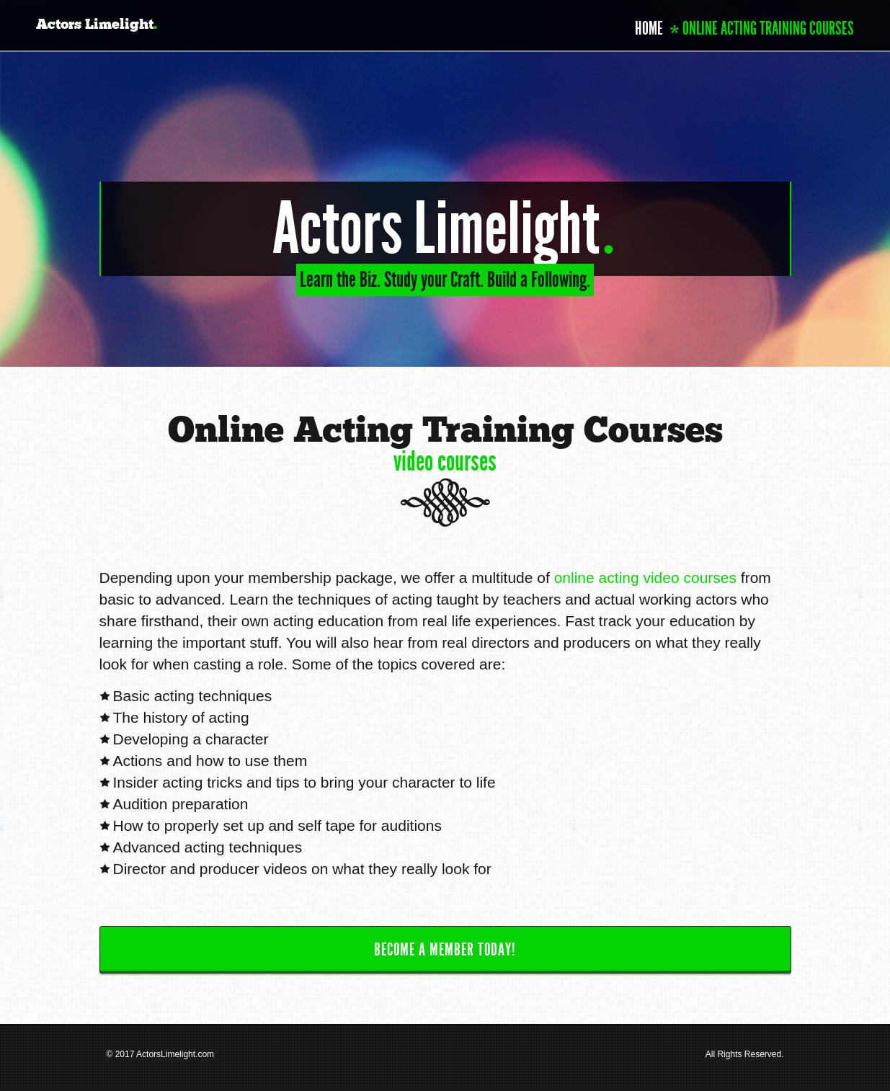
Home (649, 28)
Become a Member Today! (445, 950)
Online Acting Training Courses (768, 28)
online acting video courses (645, 577)
